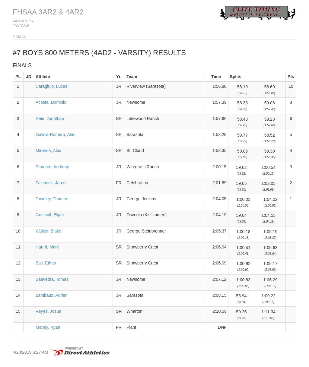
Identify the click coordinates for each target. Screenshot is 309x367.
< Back (19, 36)
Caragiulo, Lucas (51, 86)
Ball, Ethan (46, 263)
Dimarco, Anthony (52, 166)
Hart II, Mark (47, 247)
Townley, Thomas (52, 198)
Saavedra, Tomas (52, 279)
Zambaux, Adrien (52, 295)
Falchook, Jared (51, 182)
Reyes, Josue (48, 311)
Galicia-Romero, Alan (55, 134)
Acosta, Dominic (51, 102)
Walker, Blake (48, 231)
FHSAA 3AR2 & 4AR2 (48, 12)
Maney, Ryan (48, 327)
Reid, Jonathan (50, 118)
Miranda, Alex (48, 150)
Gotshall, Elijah (50, 214)
